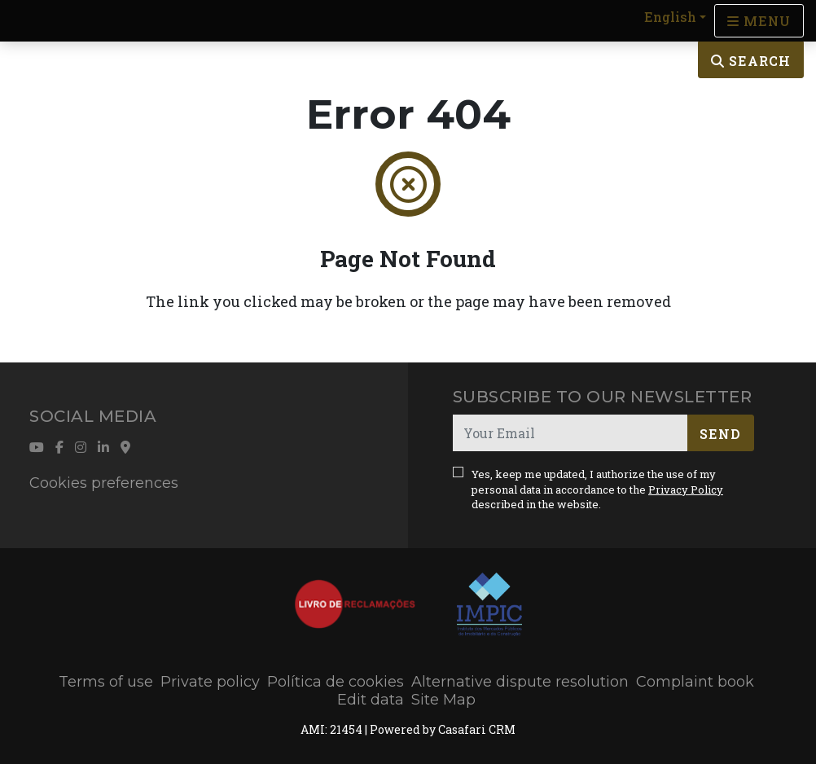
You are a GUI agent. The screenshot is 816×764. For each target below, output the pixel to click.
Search (751, 60)
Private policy (210, 682)
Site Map (443, 700)
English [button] (670, 16)
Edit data (370, 700)
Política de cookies (335, 682)
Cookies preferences (103, 483)
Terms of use (106, 682)
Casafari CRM (476, 729)
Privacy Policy (685, 489)
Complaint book (695, 682)
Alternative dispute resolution (520, 682)
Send (720, 433)
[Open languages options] (759, 20)
